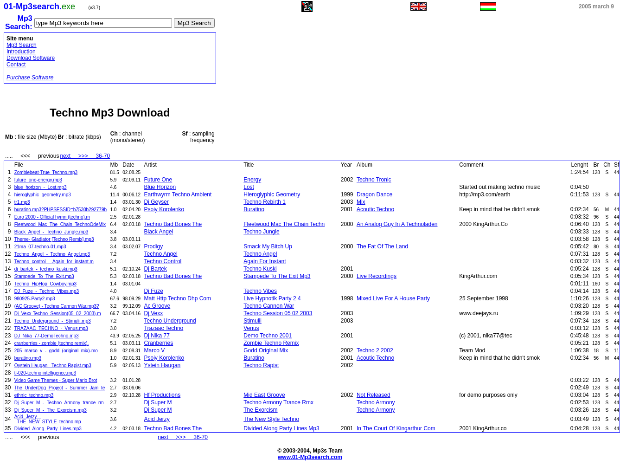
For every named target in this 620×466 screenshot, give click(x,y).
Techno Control (163, 261)
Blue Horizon (160, 187)
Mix (361, 202)
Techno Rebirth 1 (264, 202)
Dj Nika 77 (157, 335)
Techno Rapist (261, 365)
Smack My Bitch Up (267, 246)
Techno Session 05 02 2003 (277, 313)
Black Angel (158, 231)
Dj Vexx (153, 313)
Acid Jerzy (157, 419)
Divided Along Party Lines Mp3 (281, 428)
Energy (252, 179)
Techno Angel (161, 254)
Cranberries (158, 343)
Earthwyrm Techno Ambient (178, 194)
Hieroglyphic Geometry (271, 194)
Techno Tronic (374, 179)
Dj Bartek (155, 268)
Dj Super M (158, 402)
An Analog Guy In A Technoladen (397, 224)
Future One (158, 179)
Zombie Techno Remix (271, 343)
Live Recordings (376, 276)
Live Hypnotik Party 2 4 (271, 298)
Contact (16, 64)
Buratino (253, 209)
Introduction (21, 51)
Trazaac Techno (164, 328)
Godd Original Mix (265, 350)
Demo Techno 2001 (267, 335)
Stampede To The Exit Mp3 (276, 276)
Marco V (154, 350)
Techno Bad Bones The (173, 224)
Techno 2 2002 (375, 350)
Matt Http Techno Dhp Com (177, 298)
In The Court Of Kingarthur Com (396, 428)
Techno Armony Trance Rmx (278, 402)
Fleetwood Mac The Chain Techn (284, 224)
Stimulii (252, 320)
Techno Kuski (259, 268)
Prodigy (153, 246)
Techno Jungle (261, 231)
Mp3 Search (21, 45)
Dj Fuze (153, 291)
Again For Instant (264, 261)
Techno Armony (376, 402)
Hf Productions (162, 395)
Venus (251, 328)
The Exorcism (260, 410)
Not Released (373, 395)
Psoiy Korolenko (164, 209)
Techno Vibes (260, 291)
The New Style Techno (271, 419)
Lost (248, 187)
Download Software (30, 58)
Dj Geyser (156, 202)
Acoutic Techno (375, 209)
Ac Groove (157, 306)
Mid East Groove (264, 395)
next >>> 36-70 (85, 156)
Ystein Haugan (162, 365)
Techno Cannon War (268, 306)
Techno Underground (170, 320)
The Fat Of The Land (382, 246)
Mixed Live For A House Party (393, 298)
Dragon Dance (374, 194)
